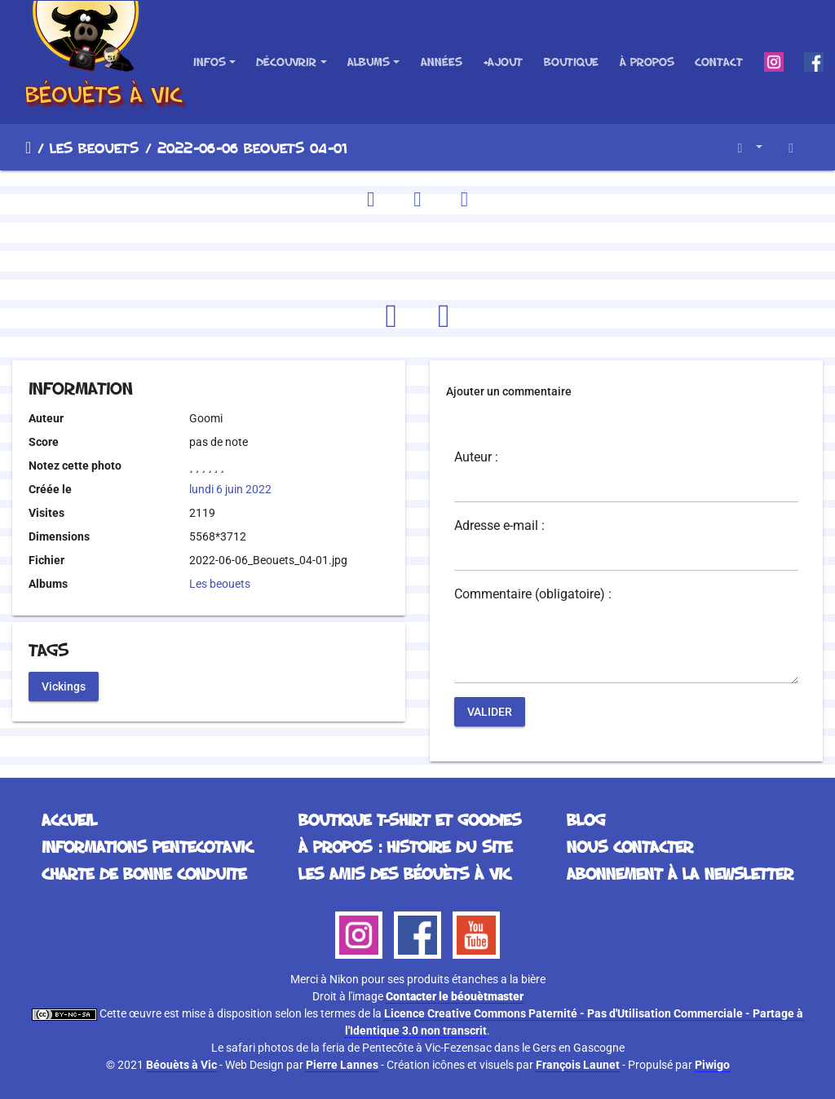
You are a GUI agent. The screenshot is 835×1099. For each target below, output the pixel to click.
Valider (489, 711)
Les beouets (94, 148)
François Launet (578, 1064)
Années (441, 61)
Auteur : (476, 457)
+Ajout (503, 61)
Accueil (28, 147)
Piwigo (712, 1064)
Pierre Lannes (342, 1064)
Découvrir (286, 61)
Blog (586, 819)
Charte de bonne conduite (144, 873)
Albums (368, 61)
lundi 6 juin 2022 (230, 489)
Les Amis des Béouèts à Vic (404, 873)
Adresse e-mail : (499, 525)
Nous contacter (630, 846)
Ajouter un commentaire (509, 391)
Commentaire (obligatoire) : (533, 594)
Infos (209, 61)
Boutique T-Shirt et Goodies (409, 819)
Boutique (571, 61)
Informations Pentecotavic (147, 846)
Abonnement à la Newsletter (680, 873)
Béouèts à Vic (181, 1064)
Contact (719, 61)
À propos (647, 61)
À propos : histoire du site (405, 846)
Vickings (64, 685)
